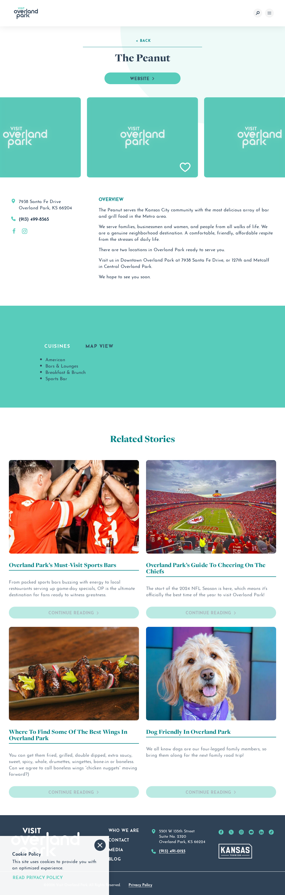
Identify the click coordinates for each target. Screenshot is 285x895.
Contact (119, 839)
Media (116, 849)
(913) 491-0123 (172, 850)
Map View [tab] (99, 345)
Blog (115, 858)
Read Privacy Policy (38, 877)
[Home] (26, 13)
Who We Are (124, 830)
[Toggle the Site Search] (257, 13)
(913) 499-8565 (34, 218)
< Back (143, 40)
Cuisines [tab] (57, 345)
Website (142, 78)
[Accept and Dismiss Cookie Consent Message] (100, 845)
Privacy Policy (140, 884)
